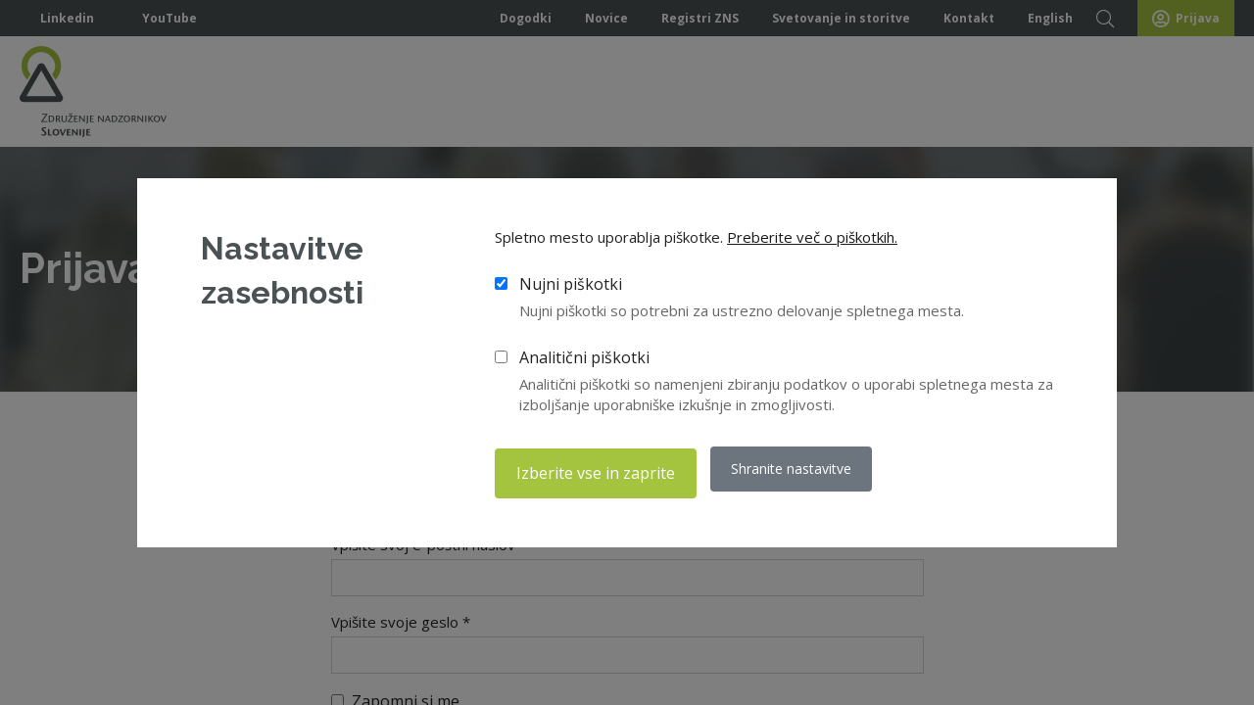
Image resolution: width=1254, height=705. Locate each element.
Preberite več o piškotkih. (812, 241)
